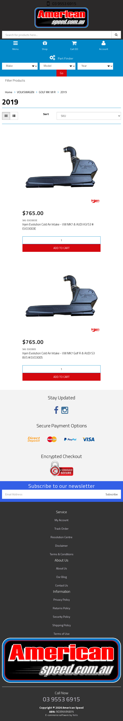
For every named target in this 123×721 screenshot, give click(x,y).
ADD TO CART (61, 248)
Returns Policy (61, 608)
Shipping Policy (61, 625)
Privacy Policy (61, 599)
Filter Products (15, 80)
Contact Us (61, 585)
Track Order (61, 528)
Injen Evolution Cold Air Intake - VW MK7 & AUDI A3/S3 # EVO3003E (57, 226)
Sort (46, 114)
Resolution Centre (61, 537)
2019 (63, 92)
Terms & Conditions (61, 554)
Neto (75, 715)
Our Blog (61, 577)
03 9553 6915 (63, 3)
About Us (61, 568)
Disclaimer (61, 545)
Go (61, 73)
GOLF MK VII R (47, 92)
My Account (61, 520)
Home (8, 92)
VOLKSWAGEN (25, 92)
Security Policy (61, 616)
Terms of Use (62, 634)
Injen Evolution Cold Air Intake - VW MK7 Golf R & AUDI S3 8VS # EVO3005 (58, 355)
